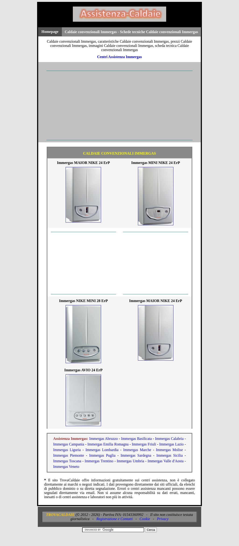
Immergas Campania (68, 444)
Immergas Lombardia (101, 450)
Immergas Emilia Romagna (108, 444)
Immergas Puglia (102, 455)
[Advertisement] (119, 105)
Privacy (163, 519)
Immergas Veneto (66, 467)
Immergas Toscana (67, 461)
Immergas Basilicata (136, 439)
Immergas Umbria (130, 461)
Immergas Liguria (67, 450)
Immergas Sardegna (136, 455)
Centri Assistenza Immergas (119, 57)
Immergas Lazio (171, 444)
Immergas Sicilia (169, 455)
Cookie (145, 519)
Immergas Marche (137, 450)
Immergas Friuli (144, 444)
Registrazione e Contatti (114, 519)
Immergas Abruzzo (103, 439)
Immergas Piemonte (68, 455)
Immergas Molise (169, 450)
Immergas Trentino (99, 461)
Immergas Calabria (169, 439)
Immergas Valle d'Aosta (165, 461)
